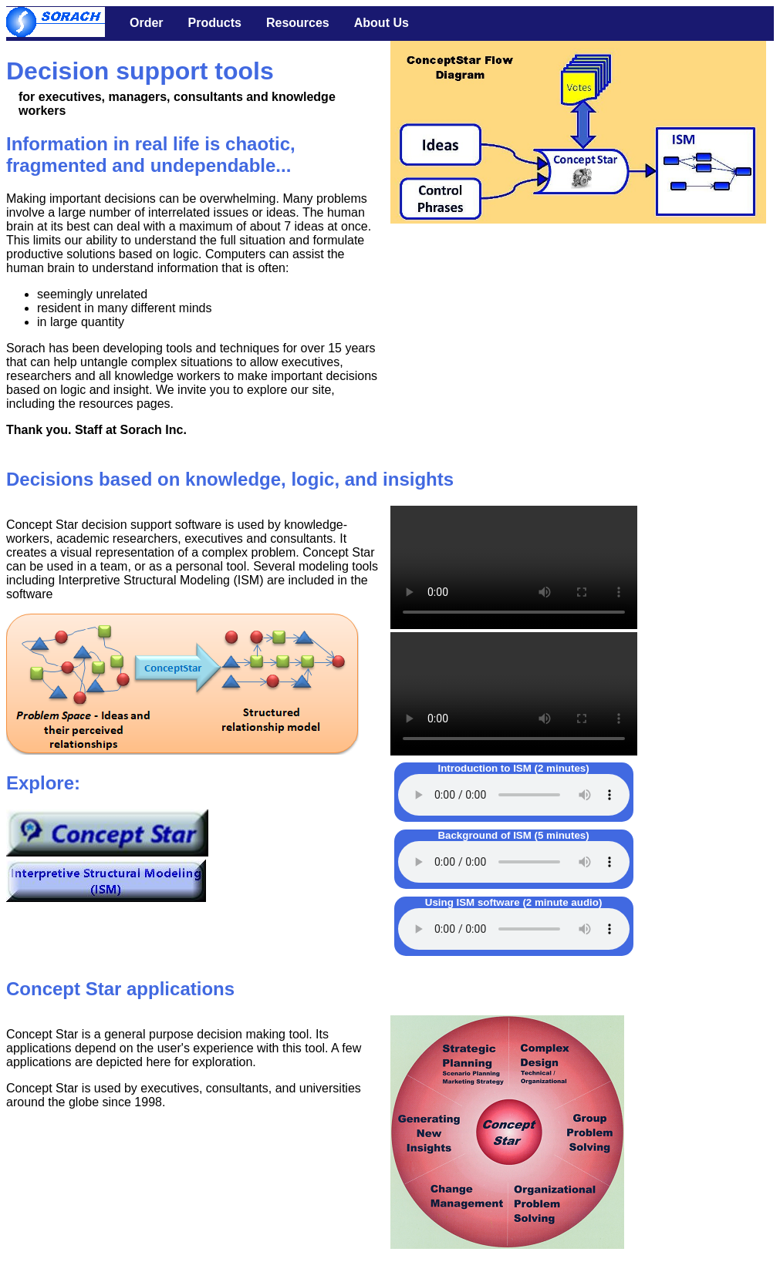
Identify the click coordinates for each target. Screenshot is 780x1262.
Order (147, 22)
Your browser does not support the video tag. (513, 567)
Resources (297, 22)
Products (214, 22)
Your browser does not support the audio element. (514, 795)
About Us (381, 22)
